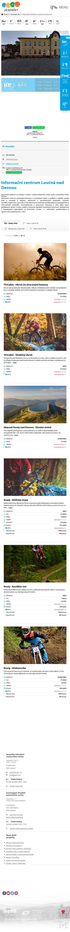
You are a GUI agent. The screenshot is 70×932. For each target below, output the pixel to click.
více (14, 362)
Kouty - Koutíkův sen (15, 586)
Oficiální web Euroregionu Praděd (21, 828)
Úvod (11, 6)
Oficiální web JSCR (16, 786)
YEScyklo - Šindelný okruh (18, 354)
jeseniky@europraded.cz (14, 817)
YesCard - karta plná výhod (15, 842)
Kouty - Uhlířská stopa (16, 499)
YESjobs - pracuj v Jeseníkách (16, 863)
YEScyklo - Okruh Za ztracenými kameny (26, 284)
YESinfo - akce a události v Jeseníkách (18, 848)
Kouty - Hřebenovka (15, 668)
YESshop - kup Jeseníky (14, 845)
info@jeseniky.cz (15, 775)
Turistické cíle (15, 14)
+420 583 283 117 (15, 772)
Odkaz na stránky (12, 163)
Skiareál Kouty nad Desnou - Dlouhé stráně (27, 427)
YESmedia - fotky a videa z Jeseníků (18, 851)
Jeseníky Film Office (12, 857)
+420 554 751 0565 (16, 815)
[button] (59, 7)
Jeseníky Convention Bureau (15, 860)
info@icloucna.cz (12, 159)
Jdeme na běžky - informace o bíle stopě (20, 854)
